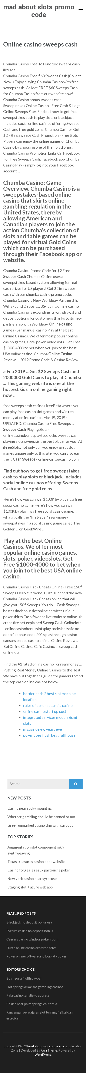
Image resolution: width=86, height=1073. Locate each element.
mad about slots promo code (38, 11)
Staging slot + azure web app (30, 887)
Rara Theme (49, 1050)
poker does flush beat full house (49, 735)
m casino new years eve (42, 729)
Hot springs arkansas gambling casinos (34, 987)
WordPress (43, 1054)
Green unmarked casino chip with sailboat (40, 825)
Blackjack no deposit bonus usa (29, 922)
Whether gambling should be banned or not (41, 817)
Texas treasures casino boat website (36, 861)
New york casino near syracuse (32, 878)
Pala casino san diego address (27, 995)
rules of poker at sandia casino (48, 705)
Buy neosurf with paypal (23, 978)
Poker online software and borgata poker (36, 956)
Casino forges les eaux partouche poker (38, 870)
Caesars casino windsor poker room (32, 939)
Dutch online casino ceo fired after (31, 948)
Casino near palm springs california (31, 1004)
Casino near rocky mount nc (29, 808)
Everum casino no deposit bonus (29, 931)
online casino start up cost (44, 711)
